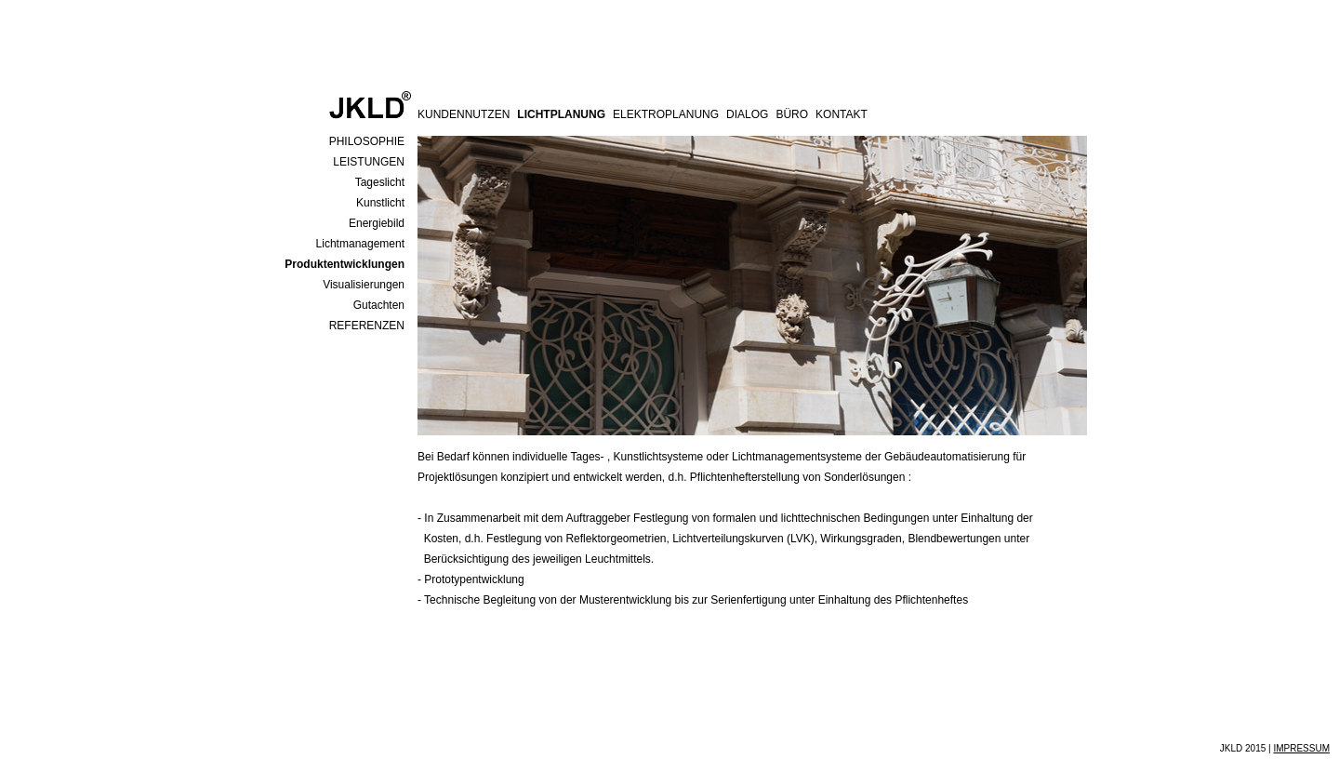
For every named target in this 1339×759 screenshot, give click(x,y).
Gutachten (378, 305)
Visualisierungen (363, 284)
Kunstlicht (380, 202)
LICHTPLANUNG (561, 114)
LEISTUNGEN (368, 161)
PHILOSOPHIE (366, 141)
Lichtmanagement (360, 243)
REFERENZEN (366, 325)
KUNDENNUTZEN (464, 114)
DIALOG (747, 114)
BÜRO (792, 114)
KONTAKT (841, 114)
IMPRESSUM (1301, 748)
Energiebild (376, 223)
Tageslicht (379, 182)
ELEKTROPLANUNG (666, 114)
